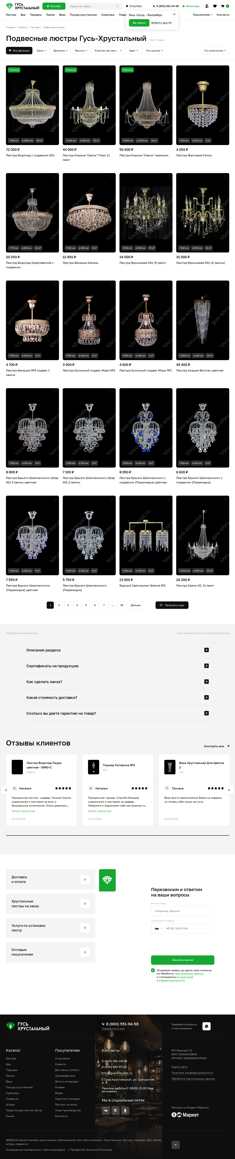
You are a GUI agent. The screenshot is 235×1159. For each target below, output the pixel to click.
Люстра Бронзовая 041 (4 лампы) (200, 263)
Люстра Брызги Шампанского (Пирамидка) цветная (28, 588)
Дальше (135, 605)
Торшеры (12, 1069)
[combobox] (160, 928)
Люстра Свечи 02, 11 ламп (195, 585)
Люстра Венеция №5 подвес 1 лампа (28, 372)
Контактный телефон (162, 921)
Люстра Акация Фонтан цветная (199, 370)
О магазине (62, 1058)
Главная (10, 27)
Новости (60, 1064)
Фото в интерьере (66, 1081)
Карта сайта (180, 1066)
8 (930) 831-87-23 (114, 1066)
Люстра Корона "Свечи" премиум (143, 155)
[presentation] (179, 951)
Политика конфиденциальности (192, 1072)
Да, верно (139, 22)
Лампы (10, 1075)
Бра (8, 1064)
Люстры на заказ (66, 1104)
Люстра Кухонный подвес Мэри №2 (89, 370)
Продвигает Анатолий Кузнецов (91, 1149)
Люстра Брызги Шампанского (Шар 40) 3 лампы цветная (32, 480)
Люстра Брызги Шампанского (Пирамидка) (85, 588)
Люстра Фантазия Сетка (194, 155)
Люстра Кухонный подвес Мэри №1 (145, 370)
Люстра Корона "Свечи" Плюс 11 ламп (86, 157)
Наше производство (68, 1110)
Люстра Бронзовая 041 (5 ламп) (142, 263)
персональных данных (189, 973)
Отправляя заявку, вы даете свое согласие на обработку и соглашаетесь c (184, 975)
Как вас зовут (158, 903)
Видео (59, 1092)
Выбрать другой (161, 22)
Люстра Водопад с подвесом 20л (30, 155)
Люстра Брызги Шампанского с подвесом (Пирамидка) (199, 480)
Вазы (9, 1081)
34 (121, 605)
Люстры (35, 27)
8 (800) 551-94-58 (114, 1061)
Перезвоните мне (113, 1028)
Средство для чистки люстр (24, 1110)
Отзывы (60, 1087)
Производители (65, 1075)
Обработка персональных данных (193, 1078)
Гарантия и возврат (68, 1098)
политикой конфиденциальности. (175, 978)
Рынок (10, 1116)
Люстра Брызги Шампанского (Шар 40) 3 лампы (89, 480)
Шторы (10, 1104)
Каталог (22, 27)
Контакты (223, 14)
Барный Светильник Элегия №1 (142, 585)
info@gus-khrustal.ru (117, 1073)
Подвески (12, 1098)
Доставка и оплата (67, 1069)
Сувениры (12, 1092)
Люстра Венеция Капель (80, 263)
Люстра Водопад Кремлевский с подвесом (30, 265)
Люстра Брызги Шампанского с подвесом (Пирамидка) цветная (143, 480)
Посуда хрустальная (19, 1087)
